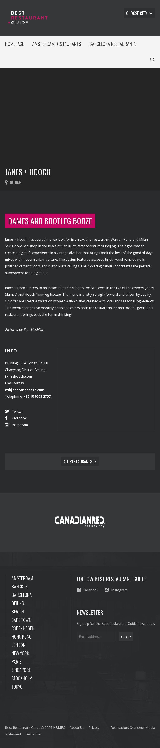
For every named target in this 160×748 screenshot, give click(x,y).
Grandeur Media (142, 727)
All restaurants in (79, 461)
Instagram (16, 424)
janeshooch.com (18, 376)
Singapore (21, 669)
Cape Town (21, 619)
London (18, 644)
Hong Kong (21, 636)
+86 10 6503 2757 (37, 396)
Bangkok (19, 586)
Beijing (17, 603)
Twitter (14, 411)
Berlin (17, 611)
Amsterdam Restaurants (56, 43)
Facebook (16, 418)
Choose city (139, 13)
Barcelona (21, 594)
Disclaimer (33, 734)
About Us (77, 727)
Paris (16, 661)
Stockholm (21, 678)
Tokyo (16, 686)
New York (20, 653)
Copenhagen (22, 628)
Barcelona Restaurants (112, 43)
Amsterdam (22, 578)
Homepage (14, 43)
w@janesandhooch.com (24, 389)
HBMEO (59, 727)
